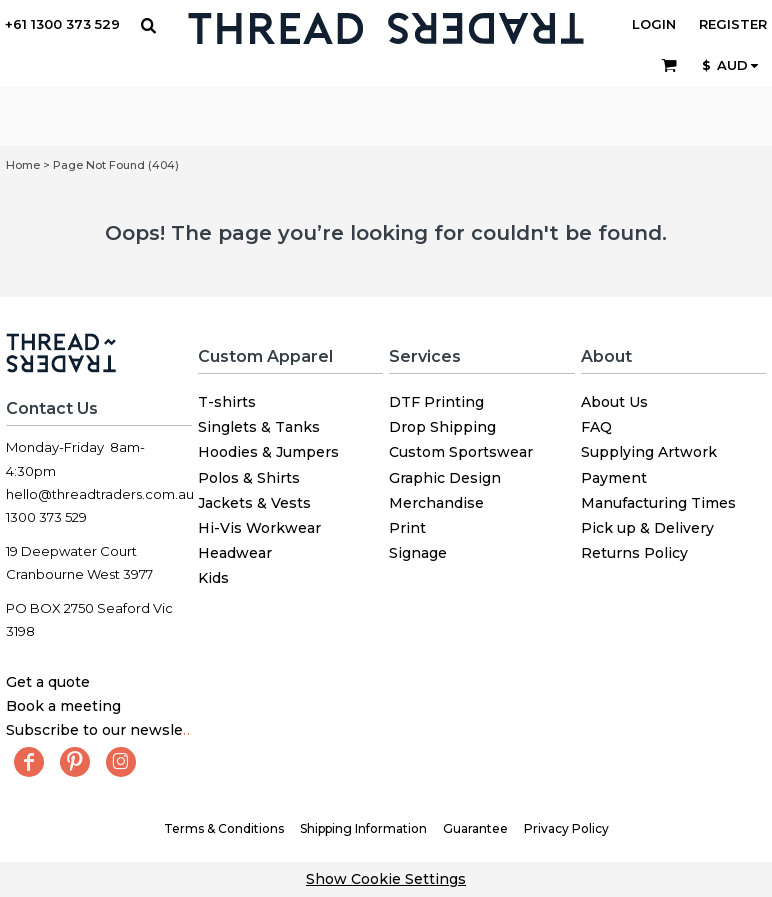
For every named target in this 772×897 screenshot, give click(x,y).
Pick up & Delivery (647, 528)
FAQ (596, 427)
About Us (614, 402)
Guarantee (475, 828)
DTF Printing (436, 402)
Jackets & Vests (254, 503)
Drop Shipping (442, 427)
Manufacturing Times (658, 503)
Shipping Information (363, 828)
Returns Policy (634, 553)
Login (654, 24)
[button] (148, 25)
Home (23, 165)
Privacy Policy (566, 828)
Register (733, 24)
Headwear (235, 553)
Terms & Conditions (224, 828)
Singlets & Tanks (259, 427)
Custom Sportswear (461, 452)
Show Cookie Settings (386, 879)
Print (407, 528)
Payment (614, 478)
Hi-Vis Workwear (259, 528)
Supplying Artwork (649, 452)
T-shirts (227, 402)
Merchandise (436, 503)
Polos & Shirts (249, 478)
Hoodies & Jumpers (268, 452)
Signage (418, 553)
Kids (213, 578)
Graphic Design (445, 478)
